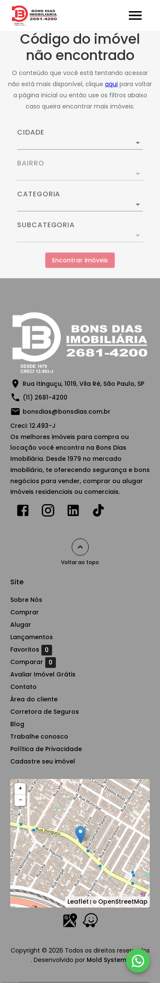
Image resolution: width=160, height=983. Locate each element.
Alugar (20, 624)
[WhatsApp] (138, 961)
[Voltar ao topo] (80, 547)
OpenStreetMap (123, 901)
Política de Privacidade (46, 749)
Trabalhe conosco (39, 736)
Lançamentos (31, 637)
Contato (23, 686)
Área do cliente (34, 699)
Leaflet (78, 901)
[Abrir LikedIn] (73, 512)
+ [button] (20, 788)
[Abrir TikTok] (98, 512)
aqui (111, 84)
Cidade (30, 132)
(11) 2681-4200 (45, 397)
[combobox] (80, 139)
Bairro (30, 163)
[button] (80, 204)
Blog (17, 724)
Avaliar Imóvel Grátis (43, 674)
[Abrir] (138, 143)
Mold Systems (108, 960)
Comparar (33, 662)
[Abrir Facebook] (22, 512)
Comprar (24, 612)
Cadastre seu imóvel (42, 761)
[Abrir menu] (135, 15)
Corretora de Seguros (44, 711)
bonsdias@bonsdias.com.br (67, 411)
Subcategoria (46, 225)
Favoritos (31, 650)
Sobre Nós (26, 599)
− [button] (20, 800)
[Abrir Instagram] (48, 512)
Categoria (38, 194)
